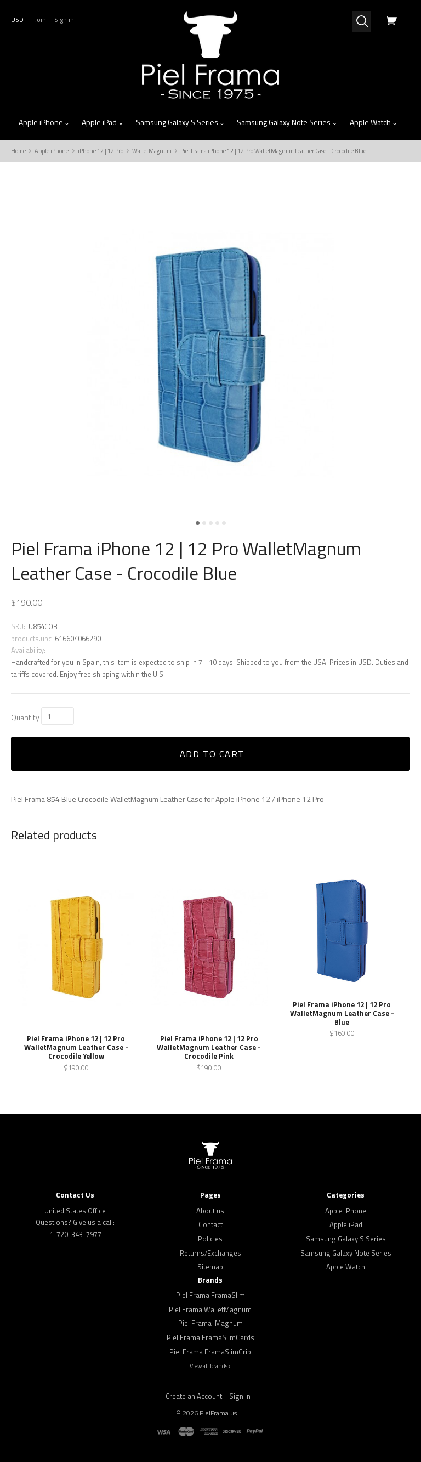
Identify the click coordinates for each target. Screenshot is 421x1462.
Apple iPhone (44, 122)
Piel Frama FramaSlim (210, 1295)
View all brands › (210, 1366)
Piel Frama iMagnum (210, 1323)
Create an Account (194, 1396)
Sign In (240, 1396)
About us (210, 1210)
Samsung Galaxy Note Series (287, 122)
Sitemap (210, 1266)
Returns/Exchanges (210, 1253)
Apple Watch (373, 122)
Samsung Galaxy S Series (180, 122)
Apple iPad (102, 122)
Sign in (64, 19)
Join (40, 19)
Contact (210, 1224)
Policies (210, 1238)
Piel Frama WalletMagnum (210, 1309)
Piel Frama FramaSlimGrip (210, 1351)
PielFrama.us (218, 1413)
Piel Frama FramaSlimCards (210, 1337)
